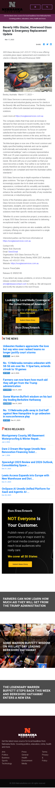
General (25, 754)
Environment (27, 760)
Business (5, 757)
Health (24, 757)
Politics (5, 754)
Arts (3, 752)
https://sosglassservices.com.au (29, 116)
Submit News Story (27, 320)
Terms (44, 752)
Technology (7, 763)
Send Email (13, 251)
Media (24, 763)
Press (24, 752)
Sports (5, 760)
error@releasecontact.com (14, 284)
